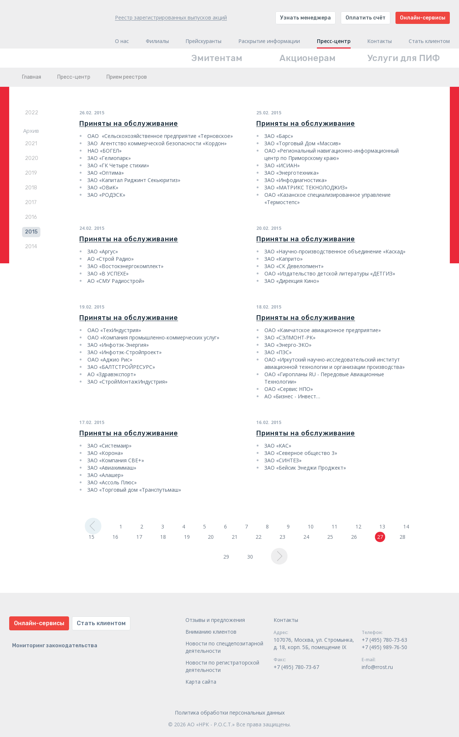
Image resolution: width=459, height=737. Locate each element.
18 (163, 536)
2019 (31, 173)
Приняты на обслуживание (128, 124)
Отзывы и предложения (215, 619)
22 (258, 536)
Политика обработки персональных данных (230, 712)
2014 (31, 246)
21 (235, 536)
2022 (31, 113)
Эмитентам (216, 58)
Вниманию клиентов (210, 631)
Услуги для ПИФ (404, 58)
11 (334, 526)
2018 (31, 188)
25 (330, 536)
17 (139, 536)
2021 (31, 143)
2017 (31, 202)
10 (311, 526)
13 (382, 526)
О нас (122, 41)
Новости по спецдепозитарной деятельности (224, 647)
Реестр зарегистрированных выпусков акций (171, 17)
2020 (31, 158)
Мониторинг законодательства (54, 645)
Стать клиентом (429, 41)
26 (354, 536)
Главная (31, 77)
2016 (31, 217)
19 (187, 536)
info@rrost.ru (377, 666)
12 (358, 526)
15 (91, 536)
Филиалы (157, 41)
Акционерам (307, 58)
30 (250, 556)
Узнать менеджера (305, 18)
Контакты (379, 41)
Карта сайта (200, 681)
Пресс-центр (334, 41)
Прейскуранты (203, 41)
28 (402, 536)
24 (306, 536)
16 (115, 536)
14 (406, 526)
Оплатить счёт (366, 18)
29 (226, 556)
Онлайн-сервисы (422, 18)
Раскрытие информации (269, 41)
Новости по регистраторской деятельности (222, 666)
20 (211, 536)
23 (282, 536)
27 (380, 536)
